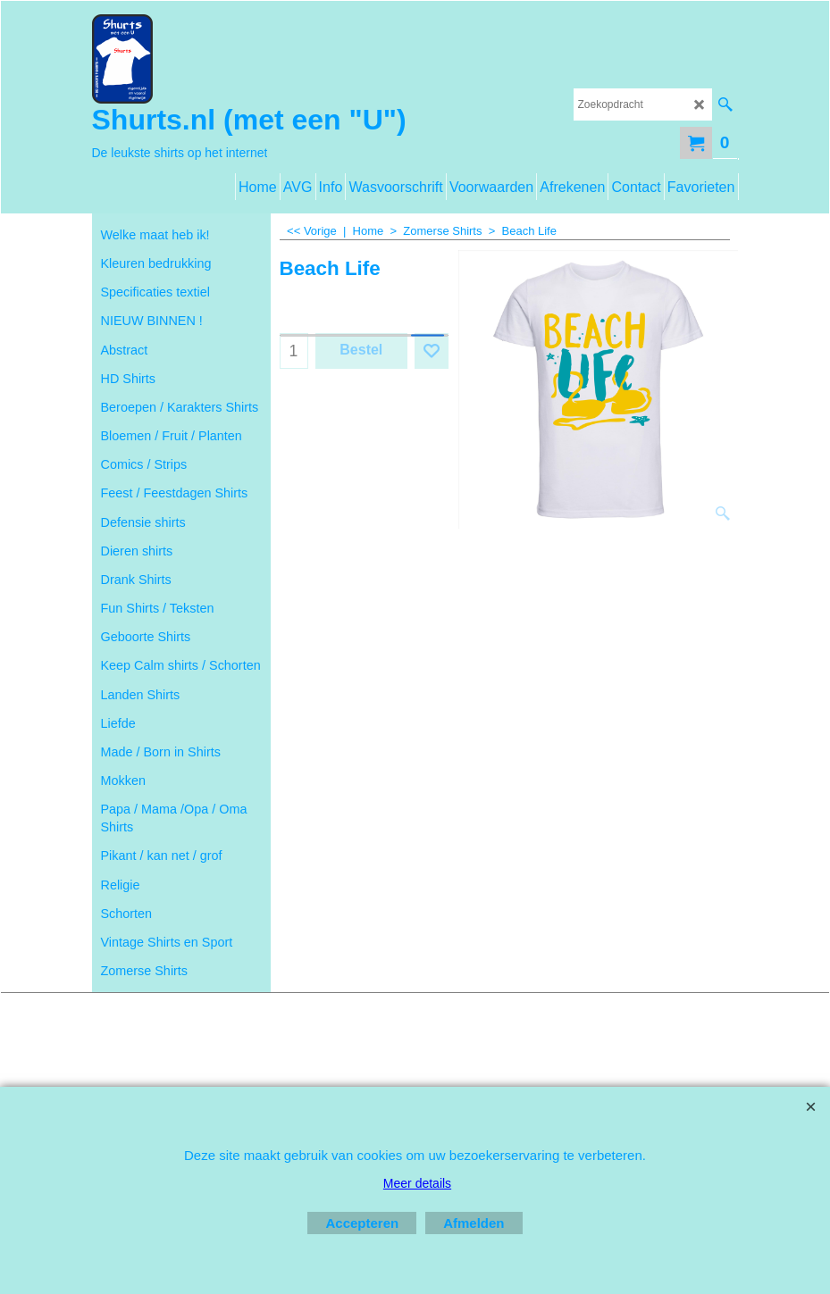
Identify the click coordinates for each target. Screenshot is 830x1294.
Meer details (417, 1183)
